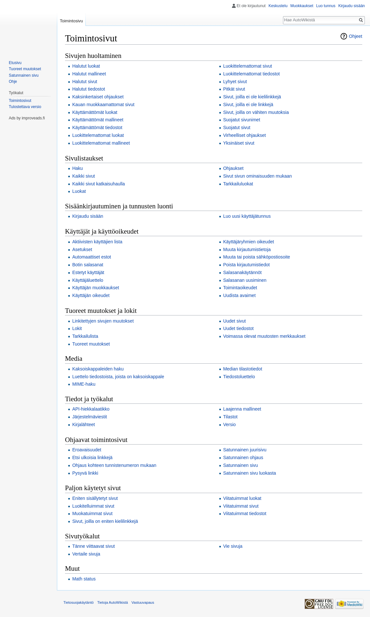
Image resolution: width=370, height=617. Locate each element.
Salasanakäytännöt (242, 272)
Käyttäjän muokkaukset (95, 287)
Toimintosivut (20, 100)
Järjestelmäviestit (89, 416)
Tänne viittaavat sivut (93, 546)
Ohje (13, 81)
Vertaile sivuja (86, 553)
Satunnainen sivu (240, 465)
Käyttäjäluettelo (87, 280)
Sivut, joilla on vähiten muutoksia (256, 112)
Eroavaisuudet (86, 449)
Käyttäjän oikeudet (90, 295)
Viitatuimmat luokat (242, 498)
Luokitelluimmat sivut (93, 506)
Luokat (79, 191)
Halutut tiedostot (88, 89)
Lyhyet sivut (235, 81)
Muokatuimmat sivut (92, 513)
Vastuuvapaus (143, 602)
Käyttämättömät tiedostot (97, 127)
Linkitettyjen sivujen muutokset (103, 321)
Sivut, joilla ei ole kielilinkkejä (252, 96)
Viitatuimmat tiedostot (245, 513)
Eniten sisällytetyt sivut (95, 498)
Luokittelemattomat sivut (247, 66)
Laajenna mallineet (242, 409)
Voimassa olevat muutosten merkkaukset (264, 336)
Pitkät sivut (234, 89)
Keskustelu (278, 6)
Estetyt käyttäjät (88, 272)
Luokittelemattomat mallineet (101, 143)
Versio (229, 424)
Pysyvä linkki (85, 473)
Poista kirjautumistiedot (246, 264)
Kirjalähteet (83, 424)
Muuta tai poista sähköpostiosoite (256, 256)
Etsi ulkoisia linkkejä (92, 457)
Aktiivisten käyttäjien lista (97, 241)
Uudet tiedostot (238, 328)
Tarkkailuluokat (238, 183)
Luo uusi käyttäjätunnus (247, 216)
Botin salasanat (87, 264)
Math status (83, 578)
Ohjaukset (233, 168)
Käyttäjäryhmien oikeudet (248, 241)
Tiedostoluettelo (239, 376)
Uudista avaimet (239, 295)
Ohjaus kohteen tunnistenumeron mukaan (114, 465)
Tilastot (230, 416)
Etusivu (15, 63)
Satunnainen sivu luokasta (249, 473)
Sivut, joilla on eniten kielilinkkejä (105, 521)
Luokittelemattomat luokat (98, 135)
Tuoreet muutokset (91, 344)
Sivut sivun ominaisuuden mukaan (257, 176)
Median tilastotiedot (242, 368)
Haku (77, 168)
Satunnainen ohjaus (243, 457)
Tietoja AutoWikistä (112, 602)
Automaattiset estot (91, 256)
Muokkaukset (301, 6)
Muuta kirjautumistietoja (247, 249)
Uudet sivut (234, 321)
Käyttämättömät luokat (94, 112)
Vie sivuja (233, 546)
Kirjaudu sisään (87, 216)
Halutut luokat (86, 66)
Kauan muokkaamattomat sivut (103, 104)
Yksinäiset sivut (238, 143)
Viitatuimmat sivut (240, 506)
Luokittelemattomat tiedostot (251, 73)
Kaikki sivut (83, 176)
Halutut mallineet (89, 73)
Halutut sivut (84, 81)
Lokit (77, 328)
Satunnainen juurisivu (245, 449)
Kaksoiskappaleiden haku (98, 368)
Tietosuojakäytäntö (78, 602)
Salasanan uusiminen (245, 280)
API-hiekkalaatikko (90, 409)
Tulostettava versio (25, 107)
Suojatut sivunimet (241, 119)
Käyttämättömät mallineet (97, 119)
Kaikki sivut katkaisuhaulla (98, 183)
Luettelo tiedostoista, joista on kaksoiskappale (118, 376)
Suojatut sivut (236, 127)
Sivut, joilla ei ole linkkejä (248, 104)
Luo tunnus (325, 6)
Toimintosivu (71, 20)
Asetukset (82, 249)
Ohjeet (355, 36)
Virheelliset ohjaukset (244, 135)
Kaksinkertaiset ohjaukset (98, 96)
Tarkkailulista (85, 336)
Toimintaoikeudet (240, 287)
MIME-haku (83, 384)
